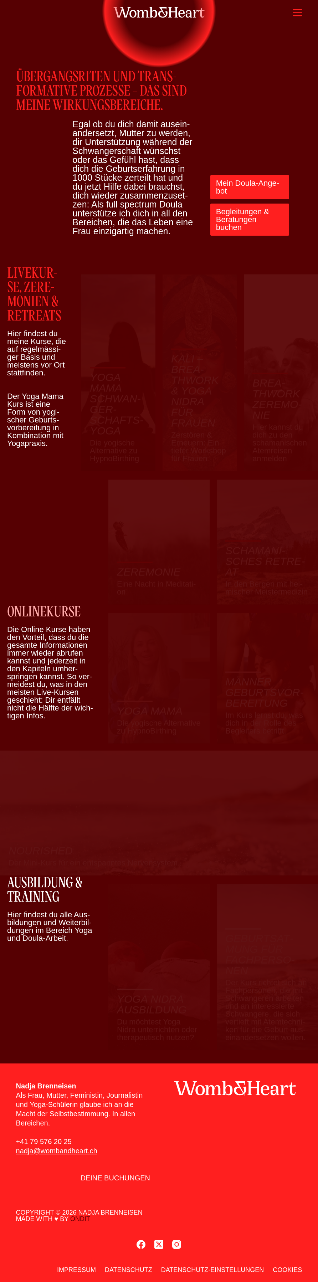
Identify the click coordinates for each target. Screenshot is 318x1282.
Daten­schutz (128, 1270)
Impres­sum (76, 1270)
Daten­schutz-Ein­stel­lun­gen (212, 1270)
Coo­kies (287, 1270)
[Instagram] (176, 1244)
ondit (80, 1218)
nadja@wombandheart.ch (56, 1151)
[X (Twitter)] (158, 1244)
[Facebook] (141, 1244)
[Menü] (297, 12)
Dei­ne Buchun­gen (115, 1178)
